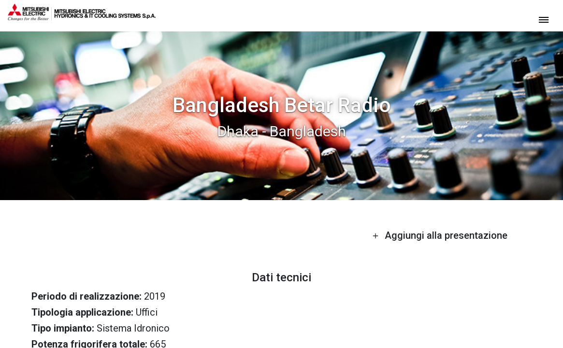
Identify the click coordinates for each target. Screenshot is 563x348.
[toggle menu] (543, 19)
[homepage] (82, 17)
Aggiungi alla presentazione (439, 235)
